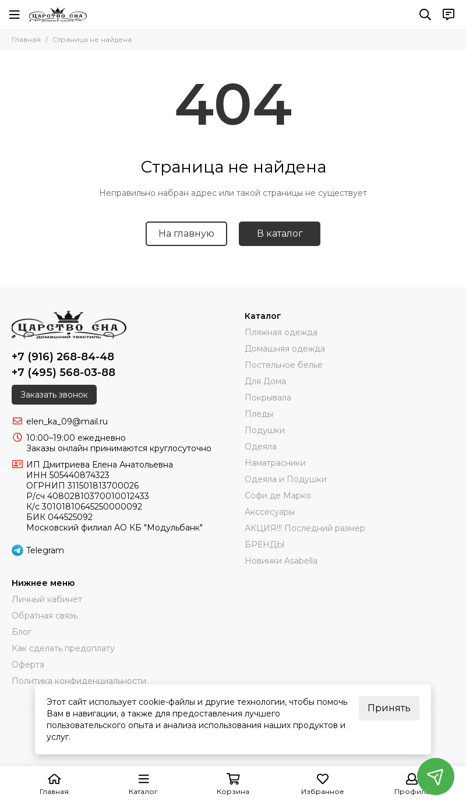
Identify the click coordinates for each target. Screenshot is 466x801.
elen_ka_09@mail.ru (67, 421)
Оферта (28, 664)
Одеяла (261, 446)
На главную (186, 233)
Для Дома (265, 381)
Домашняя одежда (285, 348)
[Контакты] (448, 14)
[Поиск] (425, 14)
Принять (389, 708)
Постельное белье (284, 365)
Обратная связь (44, 615)
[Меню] (14, 14)
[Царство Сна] (58, 15)
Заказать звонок (54, 394)
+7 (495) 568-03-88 (63, 372)
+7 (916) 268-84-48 (63, 356)
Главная (26, 39)
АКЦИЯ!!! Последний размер (305, 528)
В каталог (280, 233)
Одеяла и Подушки (286, 479)
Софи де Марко (278, 495)
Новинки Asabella (281, 561)
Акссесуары (270, 512)
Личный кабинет (47, 599)
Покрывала (268, 397)
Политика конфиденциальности (79, 681)
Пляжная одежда (281, 332)
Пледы (259, 414)
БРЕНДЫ (265, 544)
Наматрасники (275, 463)
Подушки (265, 430)
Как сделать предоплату (63, 648)
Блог (21, 632)
